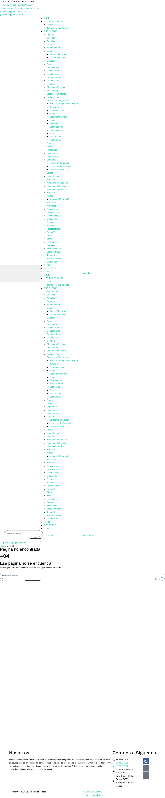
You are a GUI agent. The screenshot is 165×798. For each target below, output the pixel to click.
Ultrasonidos (52, 262)
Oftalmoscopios (54, 216)
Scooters (51, 245)
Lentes (50, 173)
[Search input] (23, 533)
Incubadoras (52, 153)
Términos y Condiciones (58, 28)
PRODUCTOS (50, 31)
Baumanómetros (54, 48)
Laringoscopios (57, 110)
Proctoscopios (53, 229)
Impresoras (52, 150)
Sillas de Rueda (54, 249)
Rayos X (51, 232)
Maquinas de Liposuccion (58, 186)
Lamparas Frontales (59, 169)
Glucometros (55, 137)
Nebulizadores (53, 209)
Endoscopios (53, 97)
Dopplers (51, 84)
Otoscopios (52, 219)
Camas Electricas (58, 54)
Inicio (2, 546)
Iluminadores (56, 107)
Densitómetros (53, 74)
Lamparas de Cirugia (59, 163)
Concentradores (54, 71)
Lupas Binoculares (55, 176)
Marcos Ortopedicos (56, 189)
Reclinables (52, 242)
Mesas (50, 196)
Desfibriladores (54, 77)
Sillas (49, 239)
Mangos (53, 113)
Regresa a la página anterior (13, 543)
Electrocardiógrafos (56, 87)
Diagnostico (52, 81)
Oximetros (51, 222)
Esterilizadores (56, 127)
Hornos (50, 146)
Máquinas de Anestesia (57, 183)
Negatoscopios (54, 212)
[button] (48, 536)
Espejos (53, 120)
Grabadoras (55, 140)
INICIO (47, 18)
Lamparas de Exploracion (61, 166)
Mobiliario (51, 202)
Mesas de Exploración (60, 199)
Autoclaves (52, 41)
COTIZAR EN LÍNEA (53, 21)
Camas (50, 51)
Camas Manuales (58, 57)
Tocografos (52, 255)
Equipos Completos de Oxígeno (64, 104)
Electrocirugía (53, 90)
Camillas (51, 61)
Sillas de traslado (55, 252)
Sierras (50, 235)
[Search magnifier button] (37, 537)
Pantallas (51, 225)
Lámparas (51, 160)
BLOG (47, 265)
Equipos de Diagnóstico (58, 100)
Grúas (50, 143)
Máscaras (51, 192)
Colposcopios (53, 67)
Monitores (51, 206)
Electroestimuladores (56, 94)
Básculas (51, 38)
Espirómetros (56, 123)
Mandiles (51, 179)
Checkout (51, 25)
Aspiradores (52, 34)
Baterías (51, 44)
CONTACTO (49, 272)
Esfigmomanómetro (59, 117)
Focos (52, 133)
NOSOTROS (50, 268)
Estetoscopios (56, 130)
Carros (50, 64)
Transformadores (55, 258)
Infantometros (53, 156)
